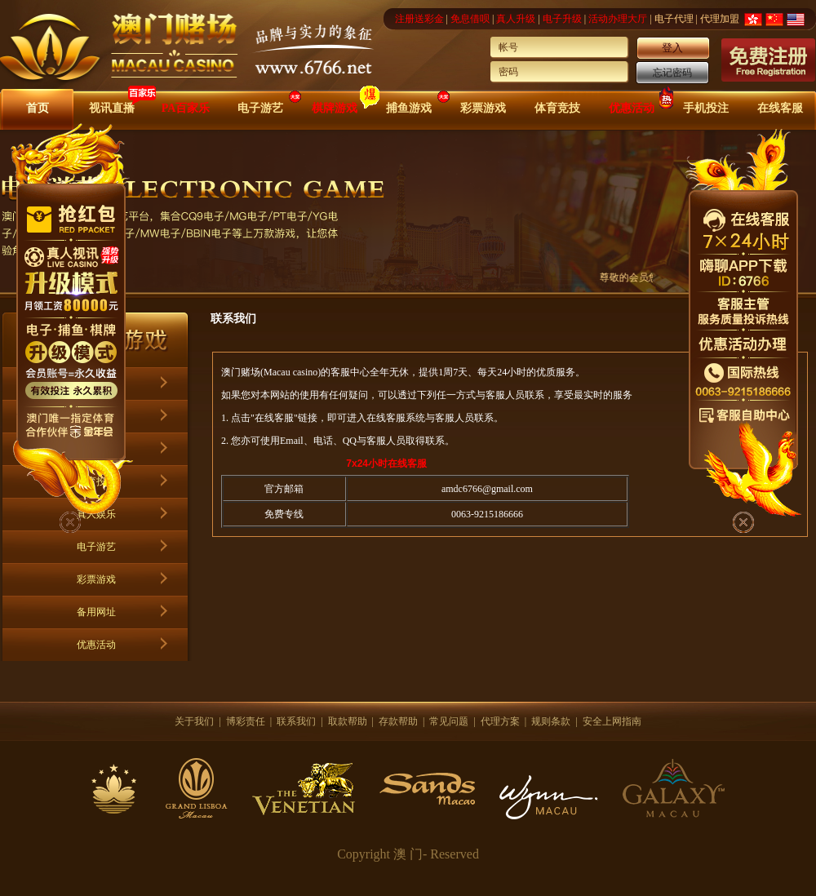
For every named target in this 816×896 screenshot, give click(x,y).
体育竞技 (557, 108)
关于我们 (194, 721)
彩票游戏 (483, 108)
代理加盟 (719, 18)
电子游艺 (260, 108)
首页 (37, 108)
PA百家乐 (186, 108)
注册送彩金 (419, 18)
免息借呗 (470, 18)
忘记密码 (672, 72)
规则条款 (550, 721)
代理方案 (500, 721)
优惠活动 (631, 108)
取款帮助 (347, 721)
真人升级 (515, 18)
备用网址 (96, 612)
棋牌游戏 (334, 108)
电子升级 (562, 18)
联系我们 (296, 721)
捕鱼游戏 (409, 108)
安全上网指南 (612, 721)
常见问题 (448, 721)
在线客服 (780, 108)
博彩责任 (245, 721)
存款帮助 (398, 721)
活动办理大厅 (617, 18)
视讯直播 (112, 108)
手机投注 (706, 108)
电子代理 (674, 18)
